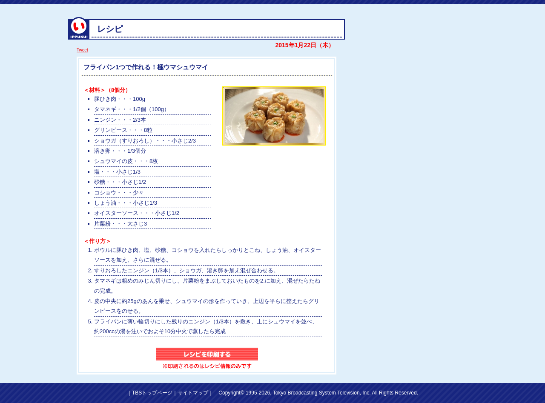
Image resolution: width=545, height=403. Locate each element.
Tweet (82, 50)
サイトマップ (193, 393)
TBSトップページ (152, 393)
